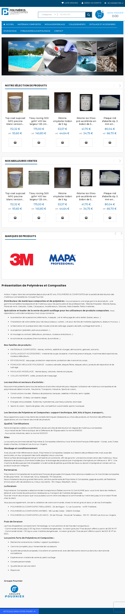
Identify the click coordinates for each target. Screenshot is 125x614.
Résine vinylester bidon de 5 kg (62, 120)
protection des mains (67, 360)
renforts (48, 349)
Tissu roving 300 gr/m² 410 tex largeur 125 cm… (39, 120)
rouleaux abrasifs (53, 364)
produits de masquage (46, 375)
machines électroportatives (104, 353)
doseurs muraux (110, 321)
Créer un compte (92, 3)
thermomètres (40, 338)
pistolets (27, 330)
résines (41, 349)
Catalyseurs (38, 306)
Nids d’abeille (73, 306)
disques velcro (81, 364)
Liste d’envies (71, 3)
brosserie (63, 353)
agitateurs (97, 321)
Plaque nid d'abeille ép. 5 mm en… (110, 120)
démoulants (76, 349)
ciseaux (53, 321)
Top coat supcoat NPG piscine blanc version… (15, 120)
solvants (95, 349)
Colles (29, 306)
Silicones (62, 306)
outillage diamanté (91, 325)
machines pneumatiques (79, 353)
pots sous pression (40, 330)
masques (52, 317)
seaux (96, 317)
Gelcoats (22, 306)
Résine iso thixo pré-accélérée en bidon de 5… (86, 120)
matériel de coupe (50, 353)
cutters (61, 321)
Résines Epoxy (109, 303)
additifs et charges (61, 349)
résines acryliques (64, 371)
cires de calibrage (58, 325)
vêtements (42, 317)
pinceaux (47, 334)
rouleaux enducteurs (61, 334)
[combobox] (65, 15)
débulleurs (37, 334)
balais (90, 317)
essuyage (30, 360)
